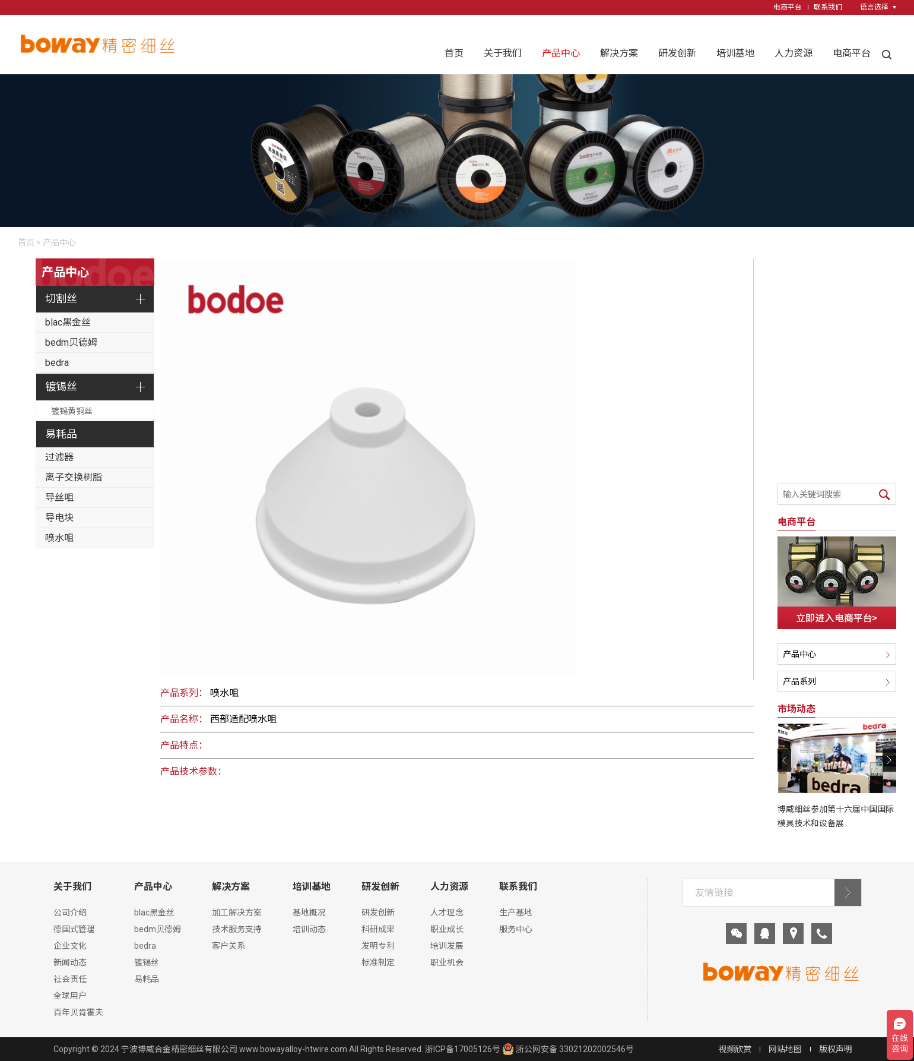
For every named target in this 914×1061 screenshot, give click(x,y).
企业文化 (70, 946)
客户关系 (228, 946)
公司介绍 (70, 912)
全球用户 (70, 995)
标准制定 (378, 962)
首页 (454, 53)
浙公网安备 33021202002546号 (568, 1049)
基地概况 (309, 912)
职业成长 (447, 929)
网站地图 (785, 1049)
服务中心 (515, 929)
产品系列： (184, 693)
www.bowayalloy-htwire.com (293, 1049)
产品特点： (184, 745)
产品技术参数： (193, 771)
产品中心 (561, 53)
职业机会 (447, 962)
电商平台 (787, 7)
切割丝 (61, 298)
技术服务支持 (237, 929)
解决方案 (619, 53)
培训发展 (447, 946)
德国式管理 (74, 929)
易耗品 (61, 434)
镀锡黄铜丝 (72, 411)
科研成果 (378, 929)
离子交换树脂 (73, 477)
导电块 (59, 517)
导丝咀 (59, 497)
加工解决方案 (237, 912)
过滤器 (59, 457)
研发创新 (677, 53)
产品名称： (184, 719)
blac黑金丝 (68, 322)
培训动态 (309, 929)
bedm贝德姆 (71, 342)
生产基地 (515, 912)
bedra (57, 362)
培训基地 (735, 53)
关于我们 (503, 53)
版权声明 (835, 1049)
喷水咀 (59, 538)
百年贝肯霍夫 (78, 1012)
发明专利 (378, 946)
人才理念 (447, 912)
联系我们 (828, 7)
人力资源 (794, 53)
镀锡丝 (61, 386)
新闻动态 (70, 962)
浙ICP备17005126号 (462, 1049)
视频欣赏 (734, 1049)
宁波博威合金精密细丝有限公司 (179, 1049)
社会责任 (70, 979)
